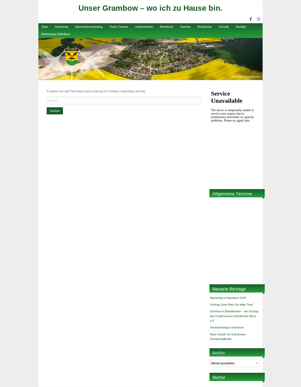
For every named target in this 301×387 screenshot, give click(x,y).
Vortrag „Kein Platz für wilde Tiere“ (232, 304)
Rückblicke (204, 27)
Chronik (224, 27)
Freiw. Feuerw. (118, 27)
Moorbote (166, 27)
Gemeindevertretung (89, 27)
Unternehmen (144, 27)
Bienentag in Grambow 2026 (228, 298)
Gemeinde (61, 27)
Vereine (185, 27)
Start (44, 27)
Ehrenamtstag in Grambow (227, 327)
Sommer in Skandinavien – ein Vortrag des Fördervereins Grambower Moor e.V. (234, 316)
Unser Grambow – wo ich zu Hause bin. (150, 8)
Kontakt (241, 27)
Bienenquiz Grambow (55, 34)
